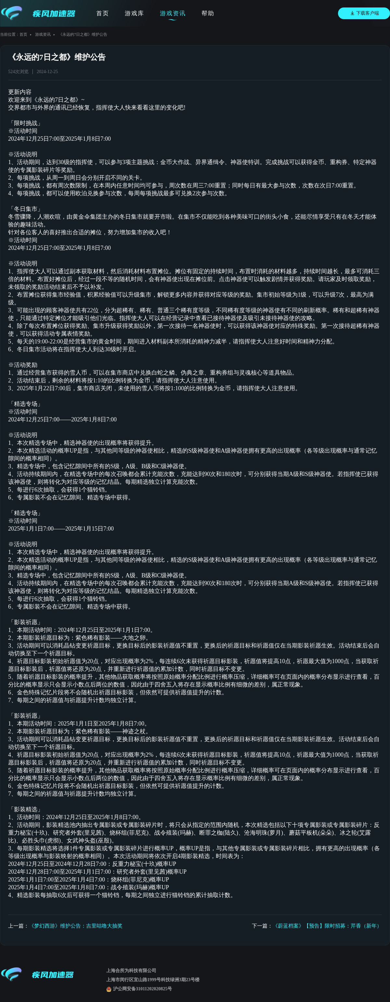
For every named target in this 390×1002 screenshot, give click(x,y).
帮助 (208, 13)
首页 (102, 13)
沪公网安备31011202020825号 (139, 988)
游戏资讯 (173, 13)
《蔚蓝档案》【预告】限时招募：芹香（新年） (327, 926)
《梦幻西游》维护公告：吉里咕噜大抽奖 (76, 926)
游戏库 (134, 13)
